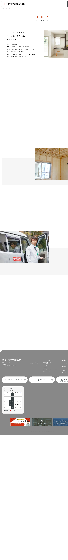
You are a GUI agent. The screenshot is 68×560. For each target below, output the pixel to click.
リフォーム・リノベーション (49, 364)
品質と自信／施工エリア (48, 355)
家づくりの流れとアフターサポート (51, 361)
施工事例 (49, 4)
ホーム (9, 13)
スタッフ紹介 (65, 361)
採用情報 (64, 365)
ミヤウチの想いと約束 (32, 4)
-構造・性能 (45, 356)
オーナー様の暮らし (57, 4)
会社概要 (64, 363)
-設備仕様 (45, 358)
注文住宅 (45, 359)
